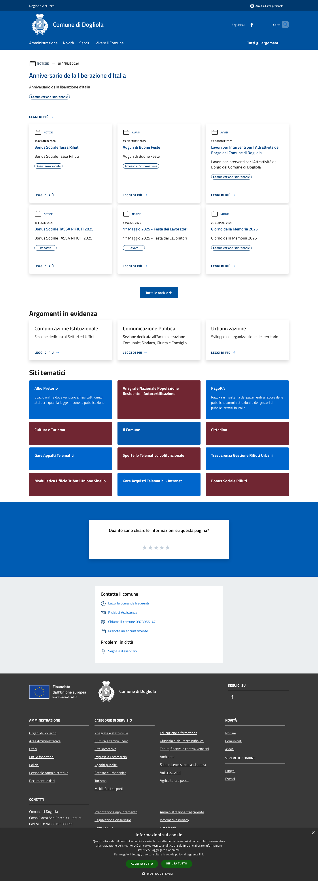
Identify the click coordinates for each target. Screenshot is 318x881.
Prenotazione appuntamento (116, 812)
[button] (159, 873)
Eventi (230, 778)
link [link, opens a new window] (201, 854)
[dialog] (159, 854)
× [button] (313, 833)
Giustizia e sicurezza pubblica (182, 740)
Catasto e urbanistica (110, 772)
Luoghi (230, 770)
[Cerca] (283, 24)
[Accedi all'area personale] (266, 6)
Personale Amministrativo (48, 772)
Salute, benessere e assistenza (183, 764)
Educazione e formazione (178, 732)
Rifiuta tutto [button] (176, 863)
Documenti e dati (42, 780)
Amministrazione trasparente (182, 812)
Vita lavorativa (105, 749)
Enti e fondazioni (41, 756)
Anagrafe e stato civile (111, 733)
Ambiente (167, 756)
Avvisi (131, 132)
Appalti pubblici (106, 764)
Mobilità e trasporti (109, 788)
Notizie (43, 63)
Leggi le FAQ (104, 827)
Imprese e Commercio (111, 756)
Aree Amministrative (45, 741)
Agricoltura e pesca (174, 780)
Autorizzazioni (170, 772)
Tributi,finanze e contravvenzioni (184, 748)
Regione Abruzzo (41, 5)
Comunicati (233, 741)
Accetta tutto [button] (142, 864)
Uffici (33, 749)
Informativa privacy (174, 820)
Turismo (100, 780)
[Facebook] (244, 24)
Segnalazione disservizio (113, 820)
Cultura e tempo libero (111, 741)
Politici (34, 764)
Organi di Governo (42, 733)
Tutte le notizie (159, 292)
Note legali (168, 827)
